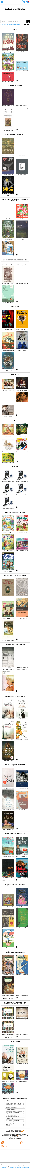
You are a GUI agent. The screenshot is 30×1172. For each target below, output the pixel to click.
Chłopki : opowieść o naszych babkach (13, 1112)
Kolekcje (18, 24)
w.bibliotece (14, 1135)
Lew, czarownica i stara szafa (11, 1102)
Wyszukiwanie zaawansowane (8, 24)
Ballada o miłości (9, 1124)
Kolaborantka (8, 1125)
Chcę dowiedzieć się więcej (7, 1167)
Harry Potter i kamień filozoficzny (11, 1107)
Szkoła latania (8, 1113)
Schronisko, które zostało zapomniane (12, 1116)
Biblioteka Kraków (15, 17)
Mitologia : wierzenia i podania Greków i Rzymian (14, 1103)
